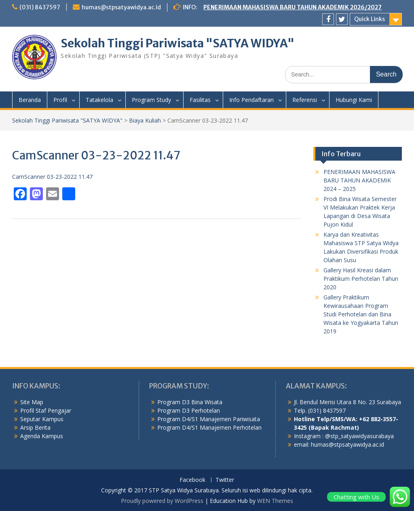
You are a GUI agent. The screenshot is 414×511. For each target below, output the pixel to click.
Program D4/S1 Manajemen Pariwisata (208, 419)
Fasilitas (200, 100)
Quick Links (369, 19)
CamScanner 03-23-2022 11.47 (52, 176)
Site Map (31, 402)
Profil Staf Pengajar (45, 410)
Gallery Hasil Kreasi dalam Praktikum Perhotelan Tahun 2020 (360, 278)
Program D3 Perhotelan (188, 410)
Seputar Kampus (41, 419)
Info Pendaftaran (251, 100)
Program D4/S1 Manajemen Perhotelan (209, 427)
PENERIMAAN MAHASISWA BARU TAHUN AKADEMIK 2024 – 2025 (359, 180)
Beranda (30, 100)
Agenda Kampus (41, 436)
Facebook (192, 480)
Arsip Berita (35, 427)
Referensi (304, 100)
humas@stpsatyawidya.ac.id (121, 7)
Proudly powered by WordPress (162, 501)
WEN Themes (275, 501)
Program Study (151, 100)
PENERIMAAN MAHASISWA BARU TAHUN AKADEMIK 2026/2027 (292, 7)
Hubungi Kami (354, 100)
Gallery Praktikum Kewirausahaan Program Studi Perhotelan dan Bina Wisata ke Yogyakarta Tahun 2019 (360, 314)
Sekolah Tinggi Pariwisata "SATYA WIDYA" (177, 43)
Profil (60, 100)
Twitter (224, 480)
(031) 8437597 (39, 7)
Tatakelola (99, 100)
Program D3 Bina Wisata (189, 402)
